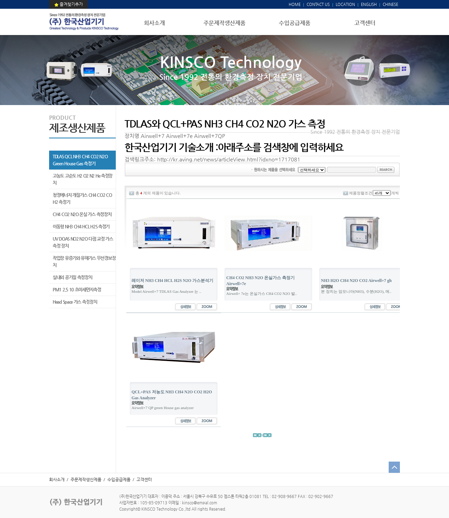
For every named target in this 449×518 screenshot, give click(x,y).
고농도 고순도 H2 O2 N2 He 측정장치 (82, 179)
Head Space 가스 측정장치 (75, 301)
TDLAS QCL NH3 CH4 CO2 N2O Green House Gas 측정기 (80, 160)
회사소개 (154, 23)
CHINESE (390, 4)
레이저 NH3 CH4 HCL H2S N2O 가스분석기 (172, 280)
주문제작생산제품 (224, 23)
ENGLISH (369, 4)
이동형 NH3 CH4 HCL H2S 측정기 (81, 226)
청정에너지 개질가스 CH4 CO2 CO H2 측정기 (82, 198)
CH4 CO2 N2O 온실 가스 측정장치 (82, 214)
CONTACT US (318, 4)
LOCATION (345, 4)
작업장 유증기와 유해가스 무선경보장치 (84, 261)
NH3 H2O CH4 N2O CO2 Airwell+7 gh (356, 280)
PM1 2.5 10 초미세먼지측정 (77, 289)
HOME (295, 4)
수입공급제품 (294, 23)
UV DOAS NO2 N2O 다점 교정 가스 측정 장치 (83, 242)
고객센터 (364, 23)
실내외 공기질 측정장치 (72, 277)
